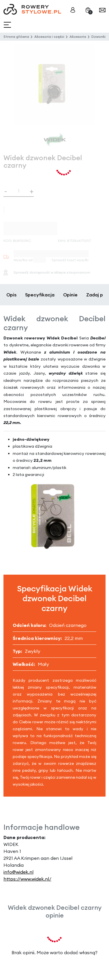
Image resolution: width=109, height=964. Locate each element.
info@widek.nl (18, 872)
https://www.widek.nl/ (27, 879)
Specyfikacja (39, 295)
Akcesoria (77, 36)
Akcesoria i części (49, 36)
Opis (11, 295)
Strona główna (16, 36)
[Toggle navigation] (7, 25)
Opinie (70, 295)
